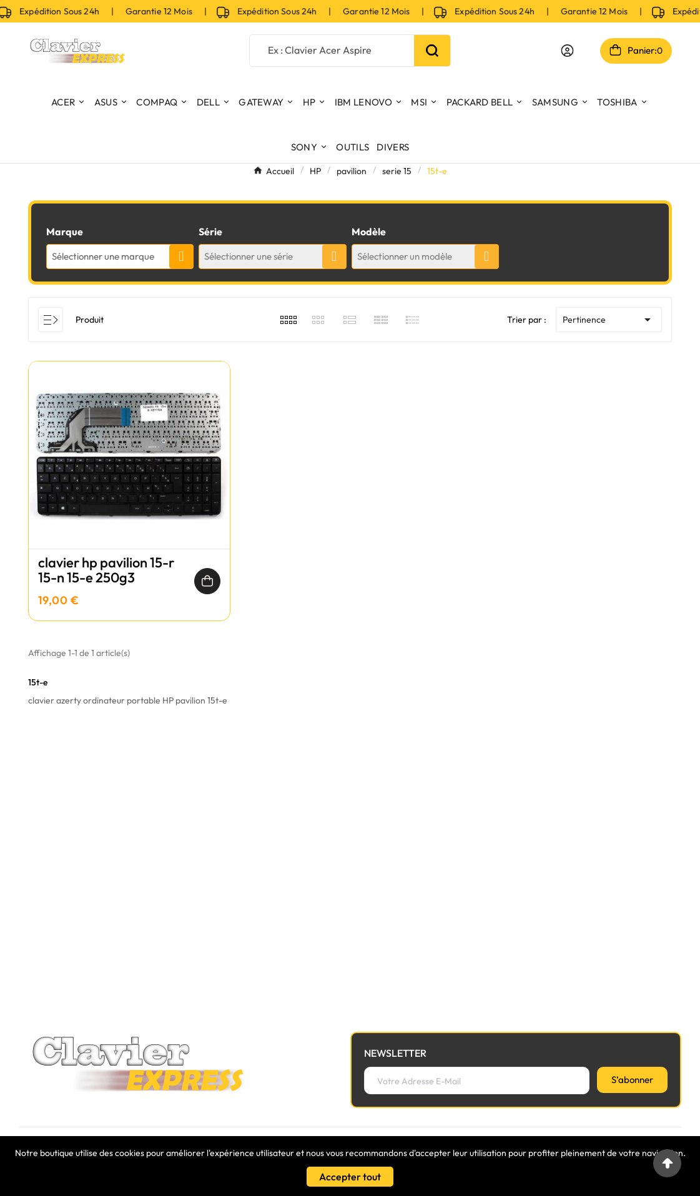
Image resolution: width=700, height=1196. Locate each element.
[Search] (432, 50)
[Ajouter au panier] (207, 581)
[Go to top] (667, 1163)
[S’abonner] (632, 1080)
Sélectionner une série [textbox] (248, 256)
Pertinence (609, 319)
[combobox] (120, 256)
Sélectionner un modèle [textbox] (404, 256)
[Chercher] (332, 49)
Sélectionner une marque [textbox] (103, 256)
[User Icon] (567, 50)
